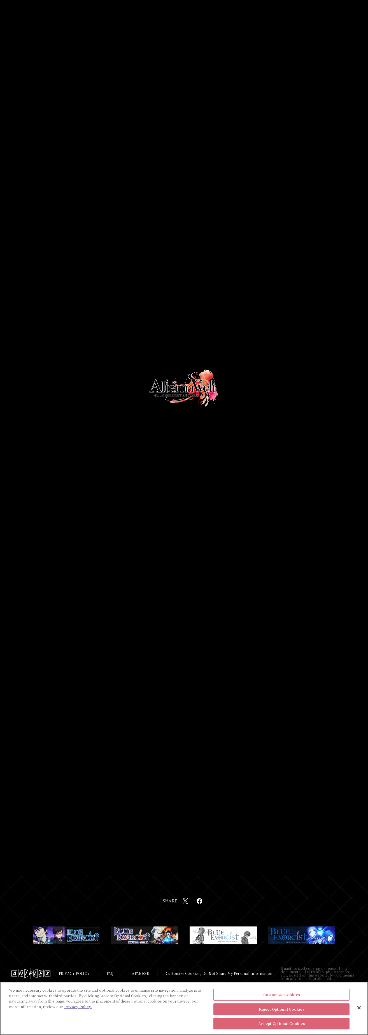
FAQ (110, 973)
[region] (184, 1008)
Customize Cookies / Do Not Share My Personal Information (219, 973)
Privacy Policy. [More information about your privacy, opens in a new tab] (78, 1006)
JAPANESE (140, 973)
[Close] (359, 1008)
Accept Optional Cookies (281, 1023)
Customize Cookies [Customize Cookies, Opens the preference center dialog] (281, 994)
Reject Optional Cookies (281, 1009)
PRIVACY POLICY (74, 973)
